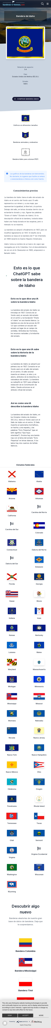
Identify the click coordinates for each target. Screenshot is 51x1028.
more (41, 1015)
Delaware (39, 567)
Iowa (39, 618)
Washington (12, 874)
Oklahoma (12, 789)
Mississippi (11, 703)
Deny (10, 1015)
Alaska (39, 481)
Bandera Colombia (25, 951)
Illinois (39, 601)
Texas (39, 823)
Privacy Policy (27, 1025)
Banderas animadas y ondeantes (25, 142)
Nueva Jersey (39, 738)
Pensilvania (12, 806)
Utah (12, 840)
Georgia (39, 584)
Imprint (22, 1025)
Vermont (39, 840)
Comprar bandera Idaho (26, 99)
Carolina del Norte (39, 512)
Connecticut (12, 550)
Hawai (11, 601)
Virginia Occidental (39, 854)
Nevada (12, 738)
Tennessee (11, 823)
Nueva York (12, 755)
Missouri (39, 703)
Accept (25, 1015)
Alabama (11, 481)
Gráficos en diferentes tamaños (25, 125)
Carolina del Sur (11, 529)
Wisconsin (39, 874)
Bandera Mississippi (25, 970)
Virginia (12, 857)
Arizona (12, 498)
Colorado (39, 533)
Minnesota (39, 686)
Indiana (12, 618)
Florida (12, 584)
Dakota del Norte (39, 550)
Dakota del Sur (12, 564)
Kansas (12, 635)
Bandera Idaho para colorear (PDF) (25, 159)
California (12, 515)
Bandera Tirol (25, 990)
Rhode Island (39, 806)
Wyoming (12, 892)
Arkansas (39, 498)
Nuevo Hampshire (39, 755)
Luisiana (12, 652)
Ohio (39, 772)
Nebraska (39, 721)
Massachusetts (39, 669)
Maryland (12, 669)
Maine (39, 652)
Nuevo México (12, 772)
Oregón (39, 789)
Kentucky (39, 635)
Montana (12, 721)
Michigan (12, 686)
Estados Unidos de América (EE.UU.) (25, 76)
